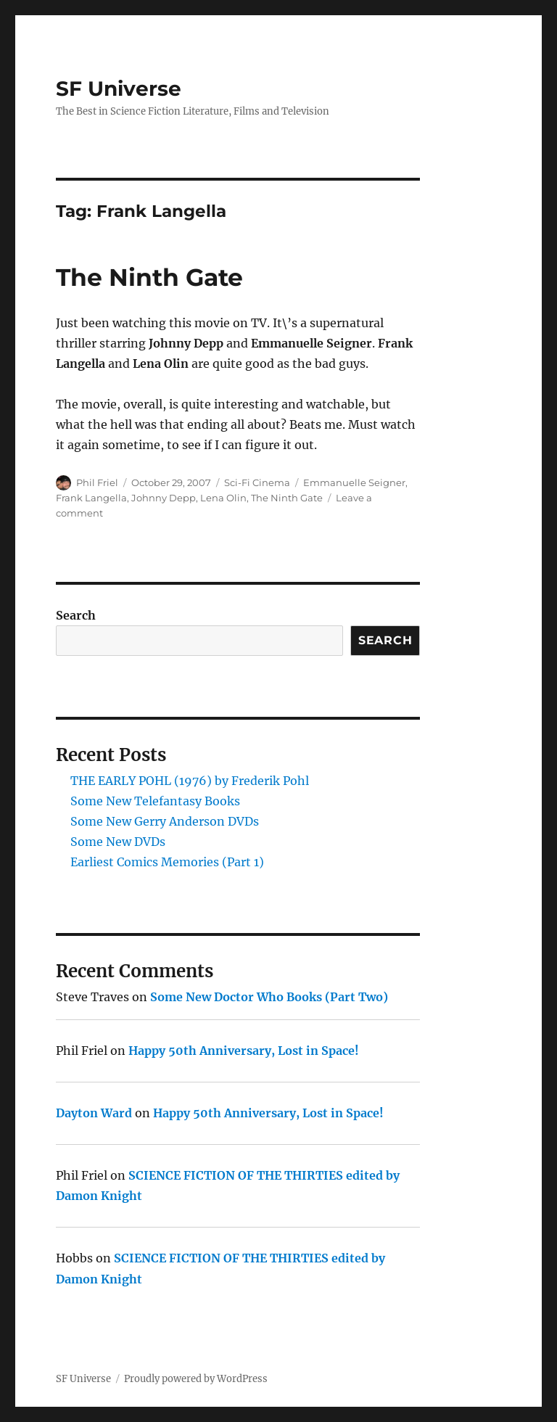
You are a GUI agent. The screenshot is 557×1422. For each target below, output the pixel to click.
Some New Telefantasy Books (155, 801)
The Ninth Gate (149, 277)
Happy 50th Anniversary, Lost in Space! (243, 1050)
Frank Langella (91, 498)
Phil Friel (97, 482)
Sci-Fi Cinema (257, 482)
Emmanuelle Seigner (354, 482)
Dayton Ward (94, 1113)
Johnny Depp (163, 498)
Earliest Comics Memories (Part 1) (167, 862)
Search (76, 615)
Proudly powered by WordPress (196, 1379)
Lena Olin (223, 498)
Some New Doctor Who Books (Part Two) (269, 997)
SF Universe (118, 88)
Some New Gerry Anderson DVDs (164, 821)
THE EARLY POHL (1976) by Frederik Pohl (189, 780)
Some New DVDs (117, 841)
